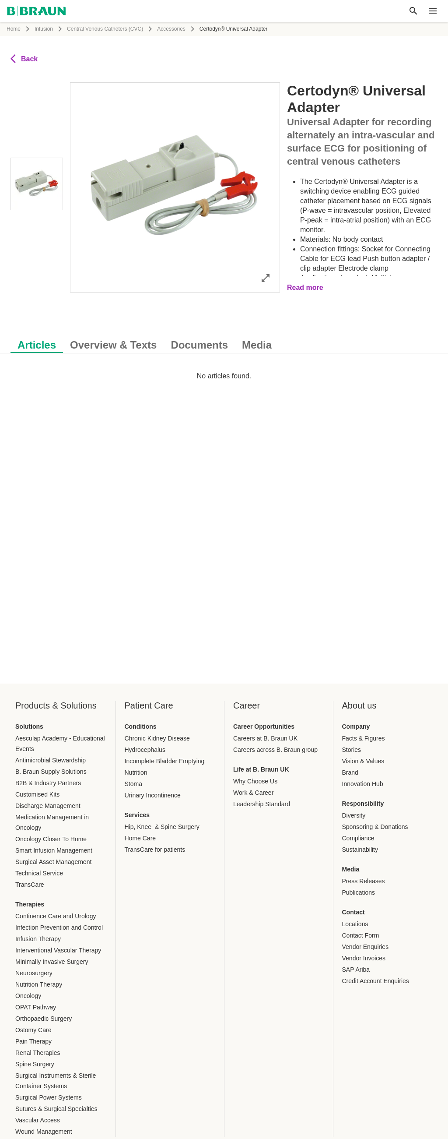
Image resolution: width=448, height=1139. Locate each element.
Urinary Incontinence (153, 795)
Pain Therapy (33, 1041)
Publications (358, 892)
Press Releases (363, 881)
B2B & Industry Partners (48, 782)
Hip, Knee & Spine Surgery (162, 826)
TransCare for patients (155, 849)
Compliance (358, 838)
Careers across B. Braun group (275, 749)
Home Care (140, 838)
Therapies (29, 904)
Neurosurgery (33, 973)
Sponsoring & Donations (375, 826)
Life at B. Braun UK (261, 769)
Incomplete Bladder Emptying (165, 761)
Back (24, 58)
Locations (355, 923)
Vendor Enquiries (365, 946)
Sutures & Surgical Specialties (56, 1108)
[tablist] (224, 340)
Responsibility (363, 803)
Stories (351, 749)
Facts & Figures (363, 738)
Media (351, 869)
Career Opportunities (263, 726)
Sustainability (360, 849)
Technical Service (39, 873)
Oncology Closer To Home (51, 839)
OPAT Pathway (35, 1007)
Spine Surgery (34, 1064)
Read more (305, 287)
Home (14, 29)
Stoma (133, 783)
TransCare (29, 884)
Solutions (29, 726)
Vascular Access (37, 1120)
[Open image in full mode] (265, 278)
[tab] (36, 343)
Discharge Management (47, 805)
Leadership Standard (261, 804)
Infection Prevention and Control (59, 927)
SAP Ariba (356, 969)
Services (137, 814)
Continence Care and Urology (55, 916)
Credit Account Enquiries (375, 980)
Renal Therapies (37, 1052)
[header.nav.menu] (432, 11)
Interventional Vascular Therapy (58, 950)
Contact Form (360, 935)
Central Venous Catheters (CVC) (105, 29)
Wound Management (43, 1131)
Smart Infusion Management (53, 850)
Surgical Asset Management (53, 861)
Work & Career (253, 792)
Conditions (141, 726)
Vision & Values (363, 761)
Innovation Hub (362, 783)
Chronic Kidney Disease (157, 738)
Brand (350, 772)
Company (356, 726)
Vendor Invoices (364, 958)
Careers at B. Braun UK (265, 738)
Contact (353, 912)
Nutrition (136, 772)
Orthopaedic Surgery (43, 1018)
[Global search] (413, 11)
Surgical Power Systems (48, 1097)
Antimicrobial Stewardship (50, 760)
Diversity (354, 815)
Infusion (44, 29)
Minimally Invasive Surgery (51, 961)
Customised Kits (37, 794)
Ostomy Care (33, 1029)
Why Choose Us (255, 781)
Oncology (28, 995)
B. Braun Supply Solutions (51, 771)
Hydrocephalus (145, 749)
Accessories (171, 29)
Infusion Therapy (38, 938)
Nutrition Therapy (38, 984)
